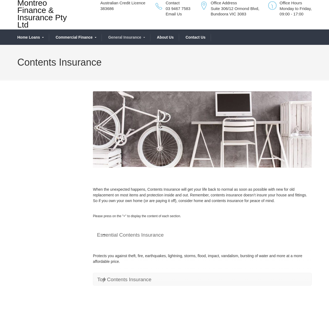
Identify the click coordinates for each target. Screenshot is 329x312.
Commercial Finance (74, 37)
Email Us (174, 14)
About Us (165, 37)
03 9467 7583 (178, 8)
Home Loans (28, 37)
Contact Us (196, 37)
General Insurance (124, 37)
